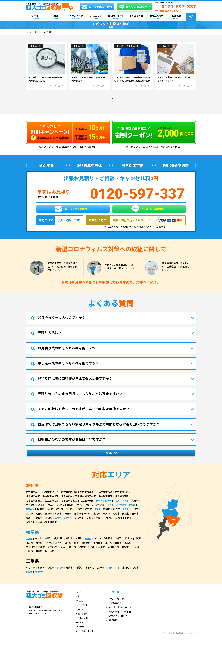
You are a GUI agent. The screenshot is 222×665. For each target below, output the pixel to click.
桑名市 (60, 578)
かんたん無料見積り (147, 215)
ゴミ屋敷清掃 (119, 614)
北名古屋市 (123, 516)
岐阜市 (89, 549)
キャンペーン (76, 17)
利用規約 (80, 637)
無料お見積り (156, 17)
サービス (36, 17)
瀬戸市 (99, 520)
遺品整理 (116, 631)
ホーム (28, 32)
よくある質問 (136, 17)
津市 (119, 578)
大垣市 (29, 549)
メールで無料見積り (71, 215)
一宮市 (119, 511)
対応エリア (96, 17)
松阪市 (29, 583)
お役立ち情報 (82, 624)
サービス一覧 (116, 603)
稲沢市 (109, 511)
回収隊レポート (116, 17)
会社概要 (176, 17)
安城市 (128, 511)
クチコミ (80, 620)
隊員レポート (82, 616)
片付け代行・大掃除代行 (124, 623)
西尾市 (58, 528)
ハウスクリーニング (122, 627)
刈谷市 (134, 516)
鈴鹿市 (111, 578)
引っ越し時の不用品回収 (124, 618)
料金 (56, 17)
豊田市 (128, 520)
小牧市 (111, 516)
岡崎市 (99, 511)
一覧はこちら (111, 463)
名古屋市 (69, 528)
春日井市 (30, 520)
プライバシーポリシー (87, 642)
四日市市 (40, 583)
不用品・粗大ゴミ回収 (123, 610)
